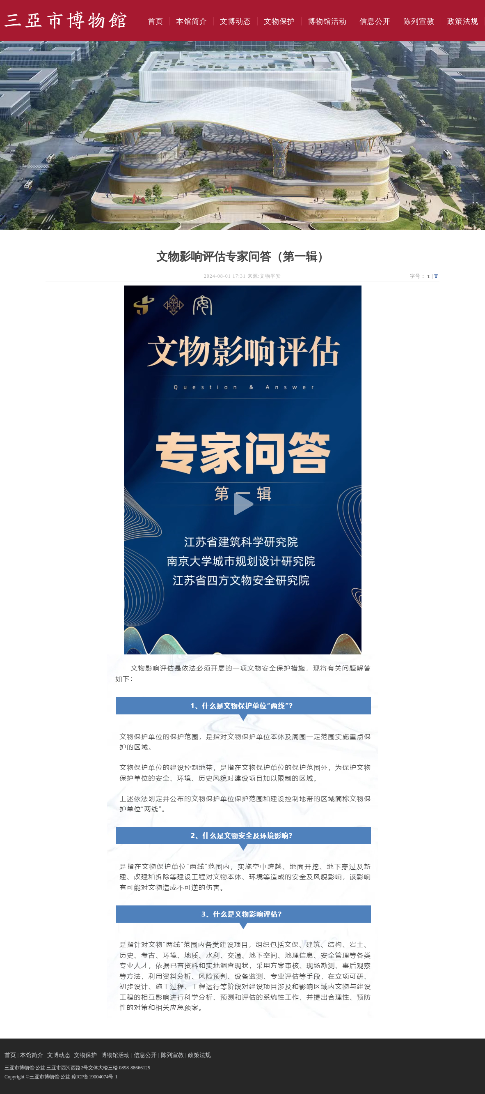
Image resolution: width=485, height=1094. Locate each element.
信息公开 (375, 21)
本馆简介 (191, 21)
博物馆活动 (327, 21)
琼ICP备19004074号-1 (94, 1077)
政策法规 (462, 21)
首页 (155, 21)
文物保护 (279, 21)
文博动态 (235, 21)
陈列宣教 (419, 21)
